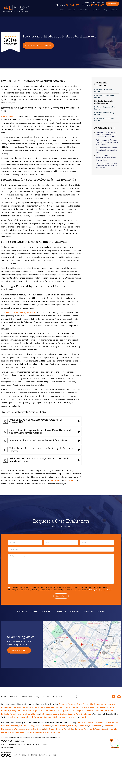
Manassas (74, 611)
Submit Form (61, 596)
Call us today (56, 480)
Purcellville (68, 729)
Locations (96, 10)
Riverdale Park (27, 717)
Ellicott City (59, 710)
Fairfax (28, 732)
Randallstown (16, 714)
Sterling (31, 726)
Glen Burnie (86, 714)
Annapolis (54, 714)
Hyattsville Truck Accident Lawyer (104, 96)
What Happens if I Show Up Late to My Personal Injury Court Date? (106, 165)
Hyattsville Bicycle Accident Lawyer (104, 108)
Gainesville (112, 729)
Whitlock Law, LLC (9, 116)
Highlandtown (59, 717)
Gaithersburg (52, 707)
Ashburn (23, 726)
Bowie (34, 611)
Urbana (84, 707)
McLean (115, 722)
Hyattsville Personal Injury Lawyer (104, 114)
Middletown (6, 707)
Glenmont (47, 717)
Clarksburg (93, 707)
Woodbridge (100, 729)
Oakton (59, 729)
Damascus (98, 704)
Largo (34, 710)
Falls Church (49, 729)
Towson (90, 710)
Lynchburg (73, 726)
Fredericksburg (7, 732)
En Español (112, 4)
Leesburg (101, 611)
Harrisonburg (7, 729)
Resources (43, 755)
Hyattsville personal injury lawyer (20, 312)
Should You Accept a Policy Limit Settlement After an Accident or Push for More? (106, 134)
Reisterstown (101, 710)
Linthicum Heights (31, 714)
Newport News (104, 722)
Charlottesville (95, 726)
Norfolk (56, 732)
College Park (16, 710)
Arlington (80, 722)
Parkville (5, 714)
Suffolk (55, 726)
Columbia (48, 710)
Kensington (40, 707)
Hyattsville (72, 717)
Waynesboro (19, 729)
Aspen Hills (88, 704)
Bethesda (17, 707)
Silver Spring (21, 611)
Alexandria (47, 732)
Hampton (78, 729)
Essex (110, 710)
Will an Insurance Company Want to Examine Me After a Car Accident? (107, 142)
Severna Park (74, 714)
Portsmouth (89, 729)
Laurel (40, 710)
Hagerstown (109, 704)
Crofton (63, 714)
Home (62, 10)
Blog (105, 10)
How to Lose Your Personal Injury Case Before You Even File (107, 150)
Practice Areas (83, 10)
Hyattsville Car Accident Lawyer (103, 91)
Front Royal (38, 729)
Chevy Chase (64, 707)
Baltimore (44, 714)
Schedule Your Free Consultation (38, 45)
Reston (38, 726)
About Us (71, 10)
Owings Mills (80, 710)
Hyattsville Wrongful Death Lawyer (104, 119)
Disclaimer (108, 590)
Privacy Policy (94, 590)
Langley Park (14, 717)
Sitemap (52, 755)
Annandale (108, 726)
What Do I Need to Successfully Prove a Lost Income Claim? (105, 157)
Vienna (29, 729)
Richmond (47, 726)
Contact (114, 10)
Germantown (28, 707)
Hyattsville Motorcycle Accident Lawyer (103, 102)
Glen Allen (88, 611)
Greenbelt (103, 707)
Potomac (72, 704)
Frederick (46, 611)
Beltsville (27, 710)
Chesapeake (60, 611)
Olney (79, 704)
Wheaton (38, 717)
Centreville (83, 726)
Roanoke (63, 726)
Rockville (63, 704)
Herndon (5, 726)
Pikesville (69, 710)
